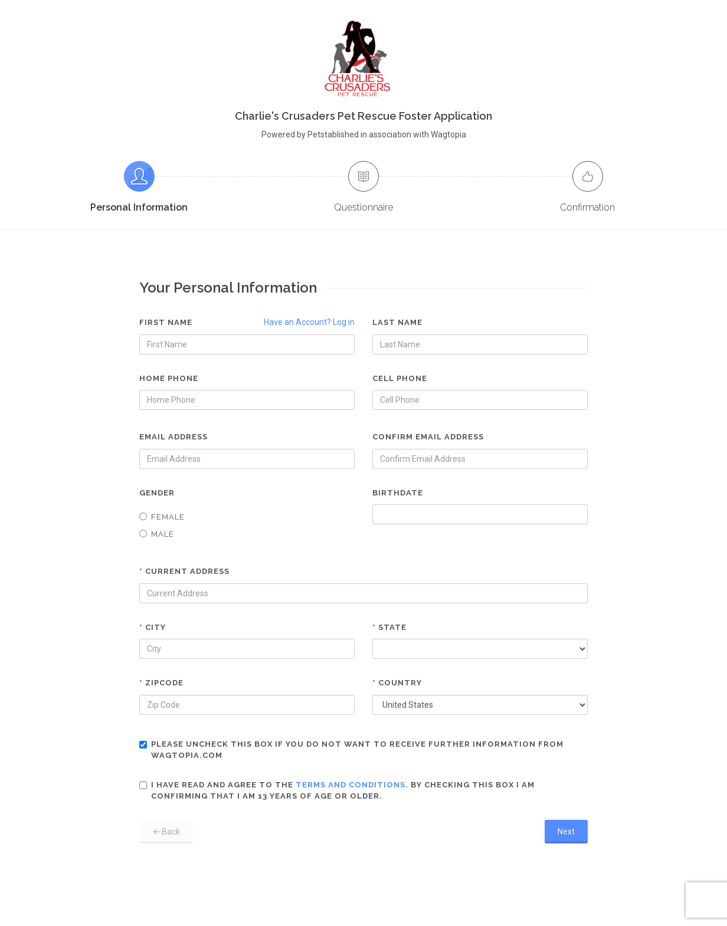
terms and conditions (350, 784)
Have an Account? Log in (309, 322)
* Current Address (184, 571)
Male (156, 534)
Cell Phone (399, 378)
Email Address (173, 436)
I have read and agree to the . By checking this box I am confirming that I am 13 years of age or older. (337, 790)
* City (152, 627)
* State (389, 627)
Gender (157, 492)
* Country (397, 682)
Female (162, 517)
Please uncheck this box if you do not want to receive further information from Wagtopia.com (351, 750)
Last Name (397, 322)
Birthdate (397, 492)
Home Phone (168, 378)
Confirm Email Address (428, 436)
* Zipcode (161, 682)
